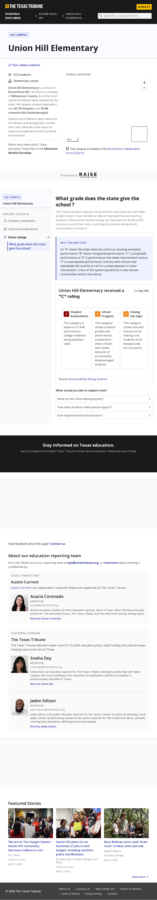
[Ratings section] (27, 237)
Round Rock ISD (48, 16)
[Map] (107, 110)
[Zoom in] (144, 82)
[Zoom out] (144, 88)
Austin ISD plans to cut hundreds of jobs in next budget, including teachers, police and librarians (75, 848)
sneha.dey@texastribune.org (46, 667)
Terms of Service (130, 889)
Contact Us (83, 889)
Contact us (57, 544)
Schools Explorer (13, 16)
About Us (65, 889)
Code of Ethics (71, 894)
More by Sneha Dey (41, 684)
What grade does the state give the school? (27, 246)
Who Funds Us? (105, 889)
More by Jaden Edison (43, 726)
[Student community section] (27, 220)
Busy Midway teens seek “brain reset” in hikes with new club (126, 844)
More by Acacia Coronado (45, 618)
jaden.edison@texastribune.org (47, 709)
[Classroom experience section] (27, 229)
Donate (112, 894)
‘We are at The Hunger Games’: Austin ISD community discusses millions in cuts (29, 846)
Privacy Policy (93, 894)
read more (111, 563)
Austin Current (25, 582)
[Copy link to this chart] (141, 291)
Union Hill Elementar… (75, 16)
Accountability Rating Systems (88, 379)
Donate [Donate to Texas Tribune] (144, 7)
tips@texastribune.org (83, 563)
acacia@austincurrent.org (44, 605)
